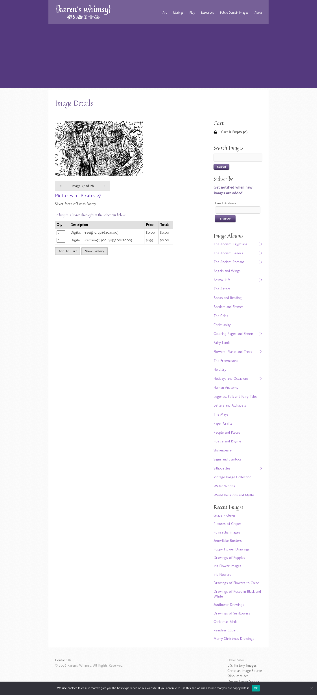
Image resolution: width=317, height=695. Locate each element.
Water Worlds (224, 486)
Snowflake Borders (228, 541)
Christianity (222, 325)
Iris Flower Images (227, 566)
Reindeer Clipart (226, 630)
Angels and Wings (227, 271)
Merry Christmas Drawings (234, 638)
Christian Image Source (244, 671)
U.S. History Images (242, 665)
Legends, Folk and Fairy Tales (235, 396)
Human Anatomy (226, 387)
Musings (178, 13)
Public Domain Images (234, 13)
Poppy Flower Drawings (232, 549)
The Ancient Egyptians (230, 244)
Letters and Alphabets (230, 405)
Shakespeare (223, 450)
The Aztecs (222, 289)
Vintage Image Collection (232, 477)
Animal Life (222, 280)
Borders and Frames (228, 307)
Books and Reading (228, 298)
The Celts (221, 316)
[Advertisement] (158, 57)
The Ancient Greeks (228, 253)
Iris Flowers (222, 574)
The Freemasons (226, 361)
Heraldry (220, 369)
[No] (311, 688)
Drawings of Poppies (229, 558)
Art (164, 13)
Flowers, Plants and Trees (233, 352)
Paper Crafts (223, 423)
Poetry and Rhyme (227, 441)
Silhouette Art (238, 676)
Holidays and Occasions (231, 378)
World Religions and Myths (234, 495)
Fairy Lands (222, 343)
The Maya (221, 414)
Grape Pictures (225, 515)
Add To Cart (68, 251)
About (258, 13)
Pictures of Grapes (227, 524)
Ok (256, 688)
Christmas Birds (225, 622)
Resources (207, 13)
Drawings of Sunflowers (232, 613)
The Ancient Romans (229, 262)
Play (192, 13)
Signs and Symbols (227, 459)
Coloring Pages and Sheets (234, 334)
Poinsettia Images (227, 532)
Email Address (225, 203)
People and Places (227, 432)
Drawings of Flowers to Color (236, 583)
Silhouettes (222, 468)
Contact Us (63, 660)
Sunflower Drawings (229, 605)
